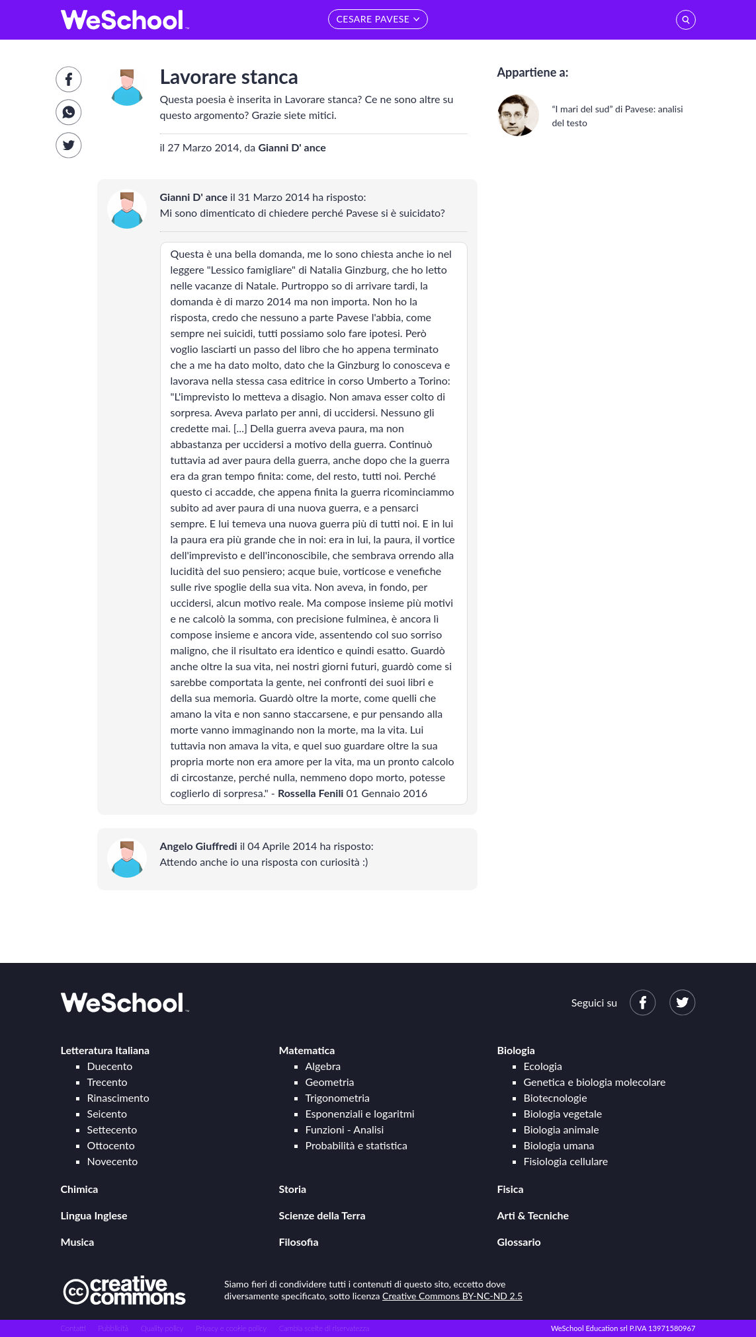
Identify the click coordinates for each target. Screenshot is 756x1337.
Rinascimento (118, 1097)
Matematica (307, 1050)
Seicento (107, 1113)
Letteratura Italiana (105, 1050)
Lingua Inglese (94, 1215)
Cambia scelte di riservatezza (324, 1328)
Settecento (112, 1129)
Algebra (323, 1065)
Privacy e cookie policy (231, 1328)
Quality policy (162, 1328)
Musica (78, 1241)
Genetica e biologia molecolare (595, 1081)
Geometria (330, 1081)
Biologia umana (559, 1145)
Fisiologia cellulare (566, 1161)
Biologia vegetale (563, 1113)
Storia (293, 1188)
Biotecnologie (555, 1097)
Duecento (110, 1065)
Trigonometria (338, 1097)
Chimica (80, 1188)
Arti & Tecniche (533, 1215)
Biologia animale (561, 1129)
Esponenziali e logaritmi (360, 1113)
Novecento (112, 1161)
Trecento (107, 1081)
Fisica (510, 1188)
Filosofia (299, 1241)
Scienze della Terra (322, 1215)
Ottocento (111, 1145)
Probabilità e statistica (356, 1145)
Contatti (73, 1328)
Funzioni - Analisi (345, 1129)
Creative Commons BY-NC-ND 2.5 (452, 1295)
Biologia (516, 1050)
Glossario (519, 1241)
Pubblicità (114, 1328)
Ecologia (543, 1065)
